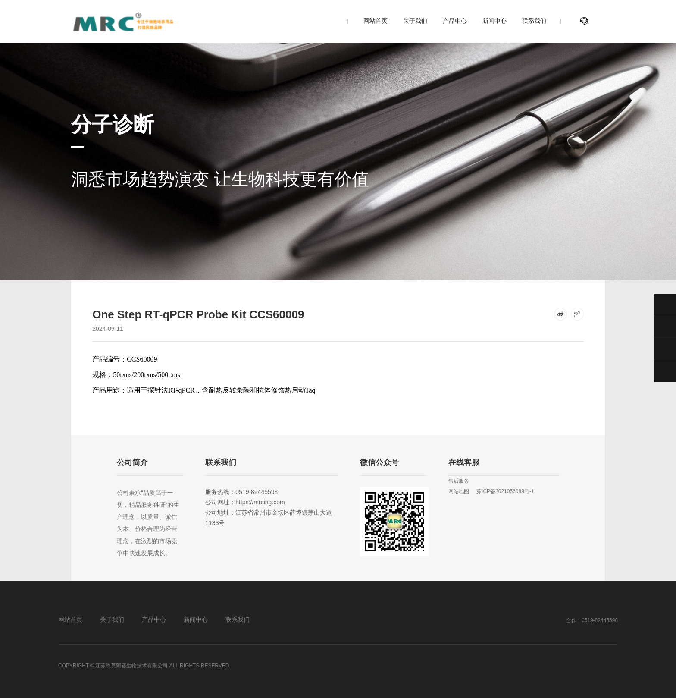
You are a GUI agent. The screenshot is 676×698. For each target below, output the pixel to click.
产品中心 (455, 20)
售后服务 (458, 481)
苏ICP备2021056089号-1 (505, 491)
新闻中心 (494, 20)
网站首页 (375, 20)
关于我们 (415, 20)
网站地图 (458, 491)
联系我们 (534, 20)
